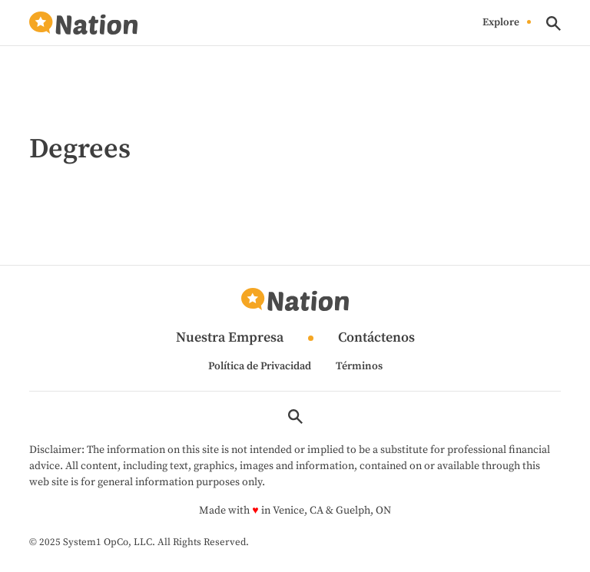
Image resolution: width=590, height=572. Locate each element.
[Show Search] (553, 23)
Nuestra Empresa (229, 338)
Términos (359, 366)
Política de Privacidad (259, 366)
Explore (500, 23)
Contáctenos (376, 338)
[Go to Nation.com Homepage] (83, 23)
